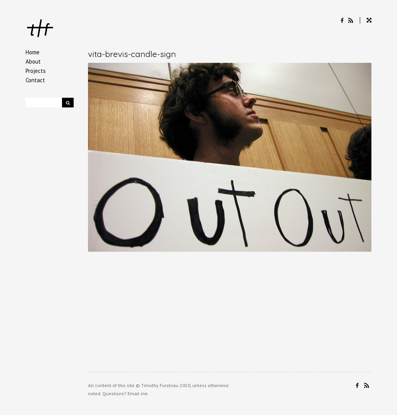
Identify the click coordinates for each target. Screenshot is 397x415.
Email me (138, 393)
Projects (36, 70)
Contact (35, 80)
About (33, 61)
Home (33, 52)
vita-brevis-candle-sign (132, 54)
